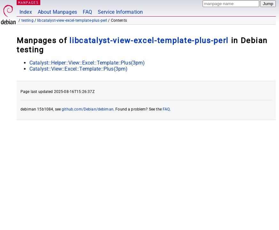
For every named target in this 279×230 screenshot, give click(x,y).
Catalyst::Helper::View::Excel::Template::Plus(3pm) (87, 63)
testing (27, 20)
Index (25, 12)
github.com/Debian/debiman (87, 109)
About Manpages (57, 12)
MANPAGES (28, 2)
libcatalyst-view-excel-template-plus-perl (72, 20)
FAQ (87, 12)
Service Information (120, 12)
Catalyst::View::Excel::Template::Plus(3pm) (78, 69)
